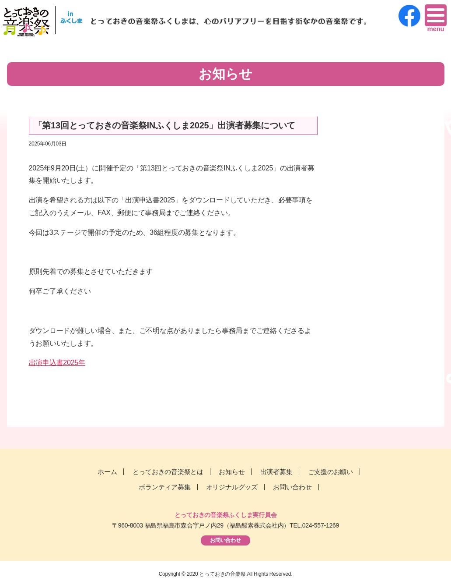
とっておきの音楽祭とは (168, 471)
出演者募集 (276, 471)
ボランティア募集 (164, 487)
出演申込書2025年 (57, 362)
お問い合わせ (292, 487)
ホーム (107, 471)
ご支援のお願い (330, 471)
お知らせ (232, 471)
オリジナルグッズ (232, 487)
